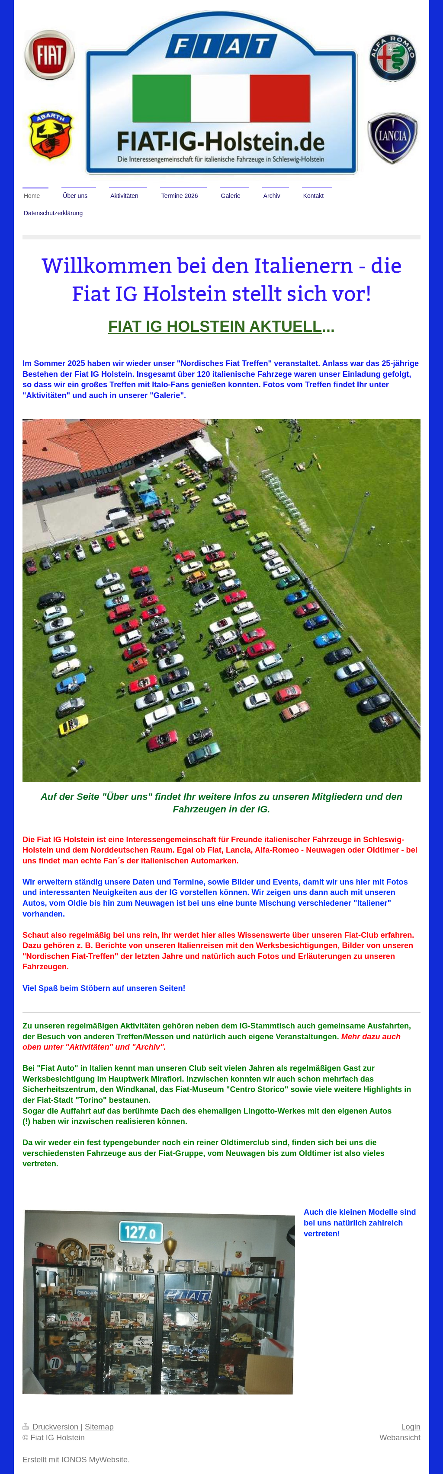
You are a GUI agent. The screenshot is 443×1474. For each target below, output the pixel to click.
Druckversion (51, 1427)
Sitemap (99, 1427)
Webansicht (400, 1437)
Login (411, 1427)
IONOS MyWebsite (94, 1459)
